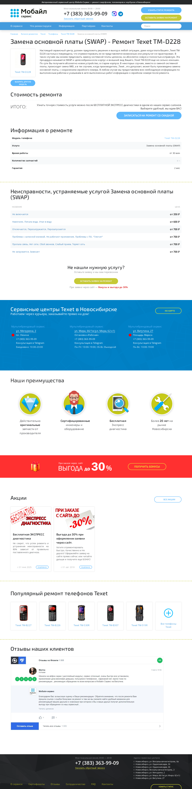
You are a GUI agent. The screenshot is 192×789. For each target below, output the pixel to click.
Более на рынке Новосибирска (162, 425)
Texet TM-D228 (172, 138)
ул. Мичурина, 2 (26, 331)
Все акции (166, 499)
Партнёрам (88, 25)
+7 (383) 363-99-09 (86, 13)
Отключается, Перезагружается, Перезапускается (39, 229)
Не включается (20, 214)
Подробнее (42, 567)
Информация (66, 25)
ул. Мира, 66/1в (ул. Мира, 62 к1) (95, 331)
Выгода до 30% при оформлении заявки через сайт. (70, 538)
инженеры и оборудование (75, 425)
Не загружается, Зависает (26, 251)
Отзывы (55, 784)
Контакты (107, 25)
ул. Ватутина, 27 (143, 331)
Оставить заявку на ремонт (96, 281)
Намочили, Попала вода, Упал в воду (32, 221)
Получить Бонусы (147, 466)
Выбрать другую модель (23, 83)
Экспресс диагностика (117, 425)
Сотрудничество (75, 784)
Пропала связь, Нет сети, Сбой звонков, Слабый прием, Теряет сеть (48, 244)
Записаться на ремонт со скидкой (149, 115)
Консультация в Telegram (30, 342)
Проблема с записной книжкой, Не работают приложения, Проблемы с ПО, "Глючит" (57, 236)
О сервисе (16, 25)
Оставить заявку (161, 17)
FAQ (93, 784)
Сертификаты (36, 784)
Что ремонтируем (40, 25)
